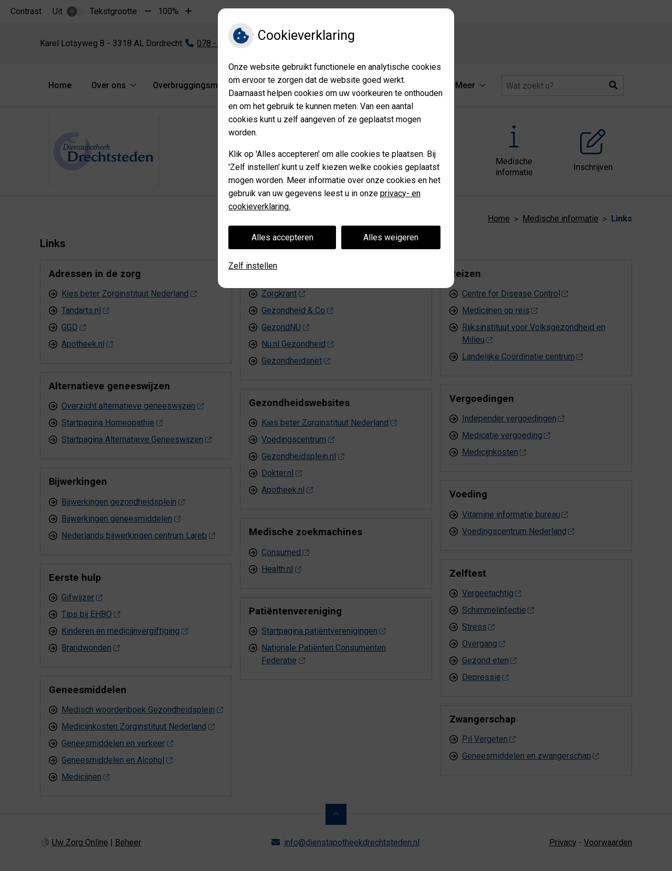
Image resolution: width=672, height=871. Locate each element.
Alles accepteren (282, 237)
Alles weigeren (390, 237)
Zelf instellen (252, 266)
